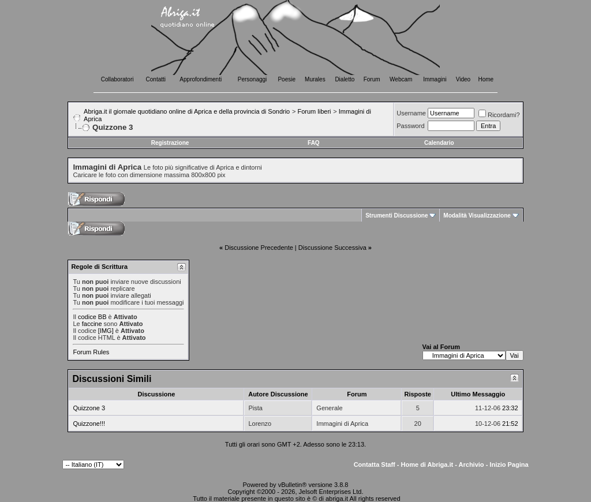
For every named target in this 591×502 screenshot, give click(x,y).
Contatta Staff (374, 464)
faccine (92, 323)
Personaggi (252, 79)
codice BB (92, 316)
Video (463, 79)
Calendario (439, 143)
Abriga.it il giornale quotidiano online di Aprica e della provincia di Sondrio (187, 111)
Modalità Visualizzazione (477, 215)
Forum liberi (314, 111)
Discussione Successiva (332, 247)
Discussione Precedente (259, 247)
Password (410, 125)
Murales (315, 79)
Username (411, 113)
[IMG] (106, 330)
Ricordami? (499, 114)
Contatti (156, 79)
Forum (372, 79)
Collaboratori (117, 79)
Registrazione (170, 143)
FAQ (314, 143)
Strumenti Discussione (396, 215)
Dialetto (344, 79)
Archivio (471, 464)
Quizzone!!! (89, 423)
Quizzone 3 (89, 407)
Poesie (287, 79)
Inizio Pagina (508, 464)
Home (486, 79)
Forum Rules (91, 352)
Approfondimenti (200, 79)
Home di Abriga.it (427, 464)
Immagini (435, 79)
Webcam (401, 79)
